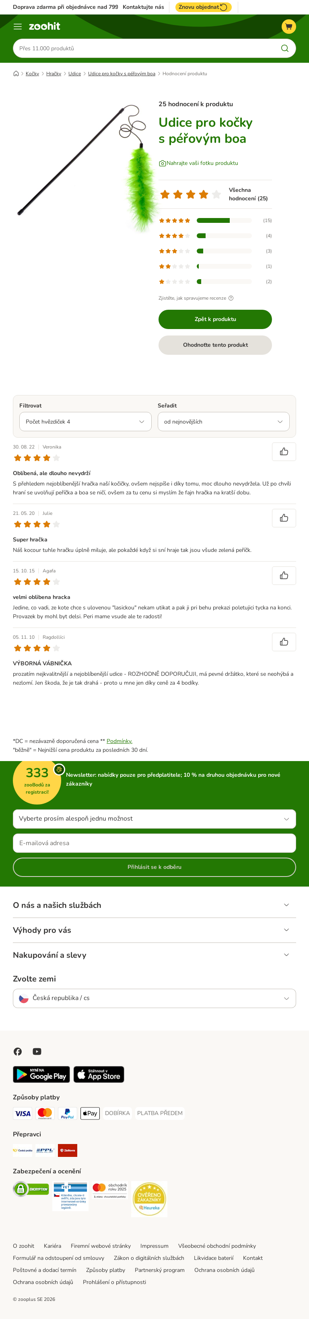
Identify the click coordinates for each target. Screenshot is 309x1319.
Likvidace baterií (213, 1258)
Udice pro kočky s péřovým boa (121, 73)
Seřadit (167, 405)
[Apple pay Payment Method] (90, 1115)
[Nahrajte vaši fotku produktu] (198, 163)
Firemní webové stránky (101, 1246)
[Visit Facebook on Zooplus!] (18, 1051)
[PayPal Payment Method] (67, 1115)
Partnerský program (160, 1270)
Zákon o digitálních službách (149, 1258)
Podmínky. (119, 741)
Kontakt (253, 1258)
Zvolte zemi (34, 979)
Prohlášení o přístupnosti (114, 1282)
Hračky (53, 73)
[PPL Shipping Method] (45, 1152)
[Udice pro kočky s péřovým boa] (89, 167)
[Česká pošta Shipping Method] (22, 1152)
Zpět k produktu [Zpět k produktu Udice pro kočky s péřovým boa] (215, 319)
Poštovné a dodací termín (44, 1270)
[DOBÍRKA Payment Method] (117, 1113)
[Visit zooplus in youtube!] (37, 1051)
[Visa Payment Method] (22, 1115)
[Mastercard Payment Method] (45, 1115)
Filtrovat (30, 405)
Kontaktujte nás (143, 7)
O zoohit (23, 1246)
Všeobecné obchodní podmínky (217, 1246)
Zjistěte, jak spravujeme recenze (197, 298)
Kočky (32, 73)
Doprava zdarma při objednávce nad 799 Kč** (72, 7)
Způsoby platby (105, 1270)
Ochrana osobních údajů (224, 1270)
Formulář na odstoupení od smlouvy (58, 1258)
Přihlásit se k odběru (154, 867)
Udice (74, 73)
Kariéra (52, 1246)
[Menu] (18, 27)
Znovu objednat (204, 7)
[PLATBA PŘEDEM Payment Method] (160, 1113)
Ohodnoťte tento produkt (215, 345)
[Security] (31, 1190)
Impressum (154, 1246)
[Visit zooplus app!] (41, 1081)
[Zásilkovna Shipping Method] (67, 1152)
